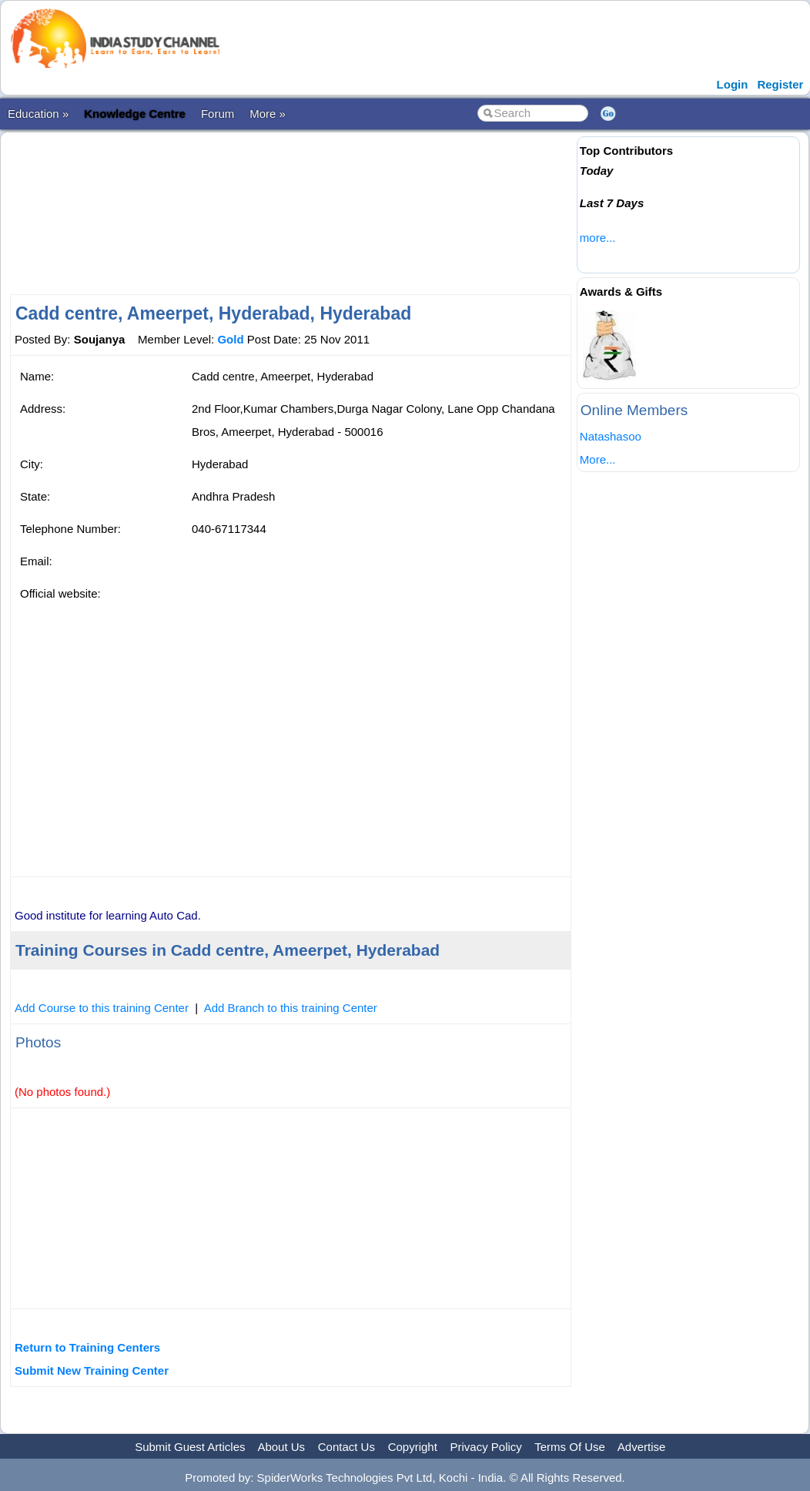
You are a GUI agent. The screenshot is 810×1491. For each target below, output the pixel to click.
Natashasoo (610, 436)
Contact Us (346, 1446)
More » (267, 113)
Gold (230, 339)
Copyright (412, 1446)
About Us (281, 1446)
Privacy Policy (486, 1446)
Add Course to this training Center (102, 1007)
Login (732, 84)
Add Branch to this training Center (290, 1007)
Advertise (642, 1446)
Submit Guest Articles (190, 1446)
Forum (217, 113)
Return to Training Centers (87, 1347)
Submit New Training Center (92, 1370)
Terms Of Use (569, 1446)
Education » (38, 113)
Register (780, 84)
